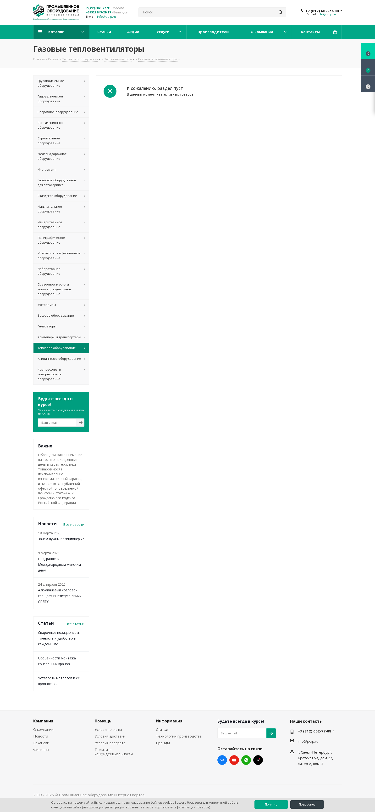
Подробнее (307, 804)
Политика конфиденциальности (114, 751)
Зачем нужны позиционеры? (61, 539)
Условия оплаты (108, 729)
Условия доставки (110, 736)
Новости (40, 736)
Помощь (103, 721)
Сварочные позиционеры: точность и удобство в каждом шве (59, 638)
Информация (169, 721)
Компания (43, 721)
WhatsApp (246, 760)
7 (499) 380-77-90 (98, 8)
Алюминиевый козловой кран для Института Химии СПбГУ (60, 596)
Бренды (163, 742)
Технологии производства (179, 736)
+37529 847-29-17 (98, 12)
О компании (43, 729)
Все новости (73, 524)
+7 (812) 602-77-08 (322, 11)
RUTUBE (258, 760)
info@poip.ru (106, 16)
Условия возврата (110, 742)
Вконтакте (222, 760)
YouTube (234, 760)
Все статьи (75, 623)
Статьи (162, 729)
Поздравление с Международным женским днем (59, 564)
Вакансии (41, 742)
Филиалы (41, 749)
